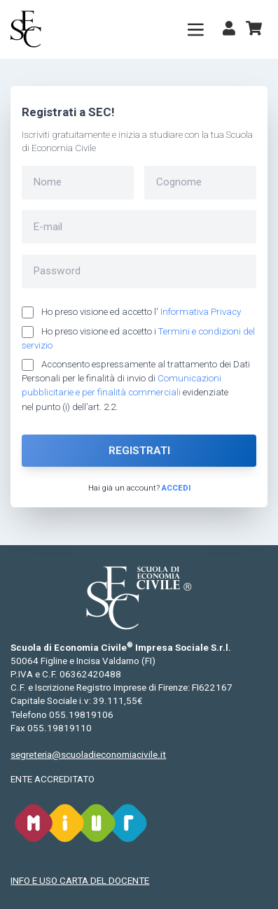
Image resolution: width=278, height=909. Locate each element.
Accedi (176, 488)
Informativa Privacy (200, 311)
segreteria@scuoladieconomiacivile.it (88, 754)
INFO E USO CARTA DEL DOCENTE (80, 880)
